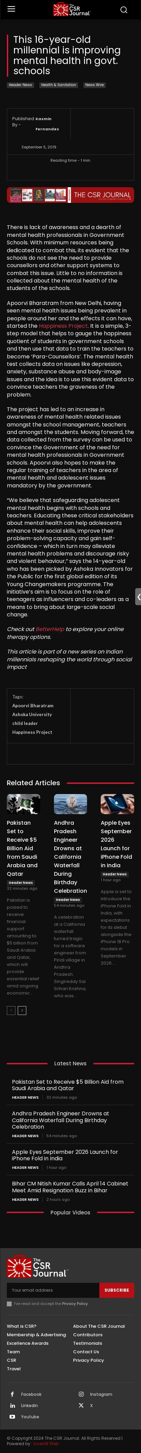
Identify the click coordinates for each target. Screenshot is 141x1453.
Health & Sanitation (58, 85)
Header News (20, 85)
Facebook (31, 1394)
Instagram (101, 1394)
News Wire (94, 85)
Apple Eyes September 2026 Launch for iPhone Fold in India (65, 1155)
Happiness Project (63, 326)
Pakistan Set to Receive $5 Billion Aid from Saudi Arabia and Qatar (22, 848)
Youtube (30, 1417)
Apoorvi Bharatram (32, 705)
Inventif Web (46, 1444)
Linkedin (29, 1405)
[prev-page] (11, 1010)
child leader (25, 723)
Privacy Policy (75, 1303)
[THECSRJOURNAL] (72, 9)
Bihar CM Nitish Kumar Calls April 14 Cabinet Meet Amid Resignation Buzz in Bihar (70, 1187)
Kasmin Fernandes (47, 124)
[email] (53, 1290)
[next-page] (22, 1010)
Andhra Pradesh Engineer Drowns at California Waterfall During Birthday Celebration (70, 857)
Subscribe (116, 1290)
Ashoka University (32, 714)
